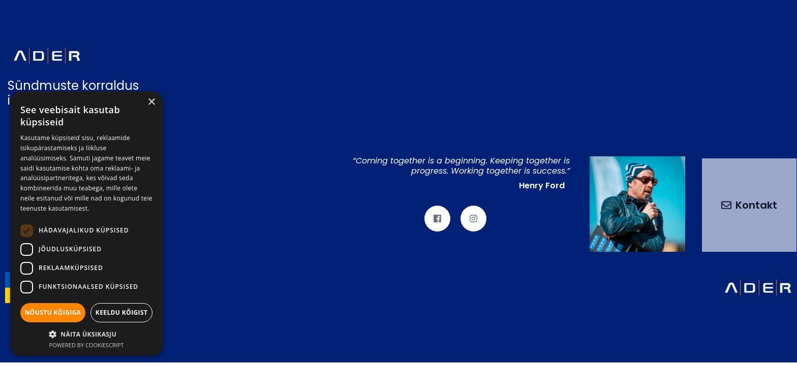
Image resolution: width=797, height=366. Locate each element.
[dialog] (86, 223)
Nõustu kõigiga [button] (53, 312)
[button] (86, 334)
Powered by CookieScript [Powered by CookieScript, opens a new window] (86, 345)
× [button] (151, 102)
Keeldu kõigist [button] (122, 312)
